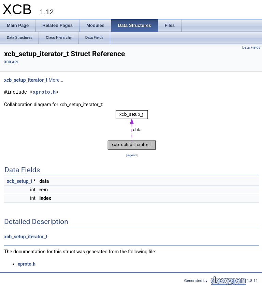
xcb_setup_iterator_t (25, 80)
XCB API (11, 62)
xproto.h (44, 92)
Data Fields (251, 47)
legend (131, 155)
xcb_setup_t (19, 181)
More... (55, 80)
